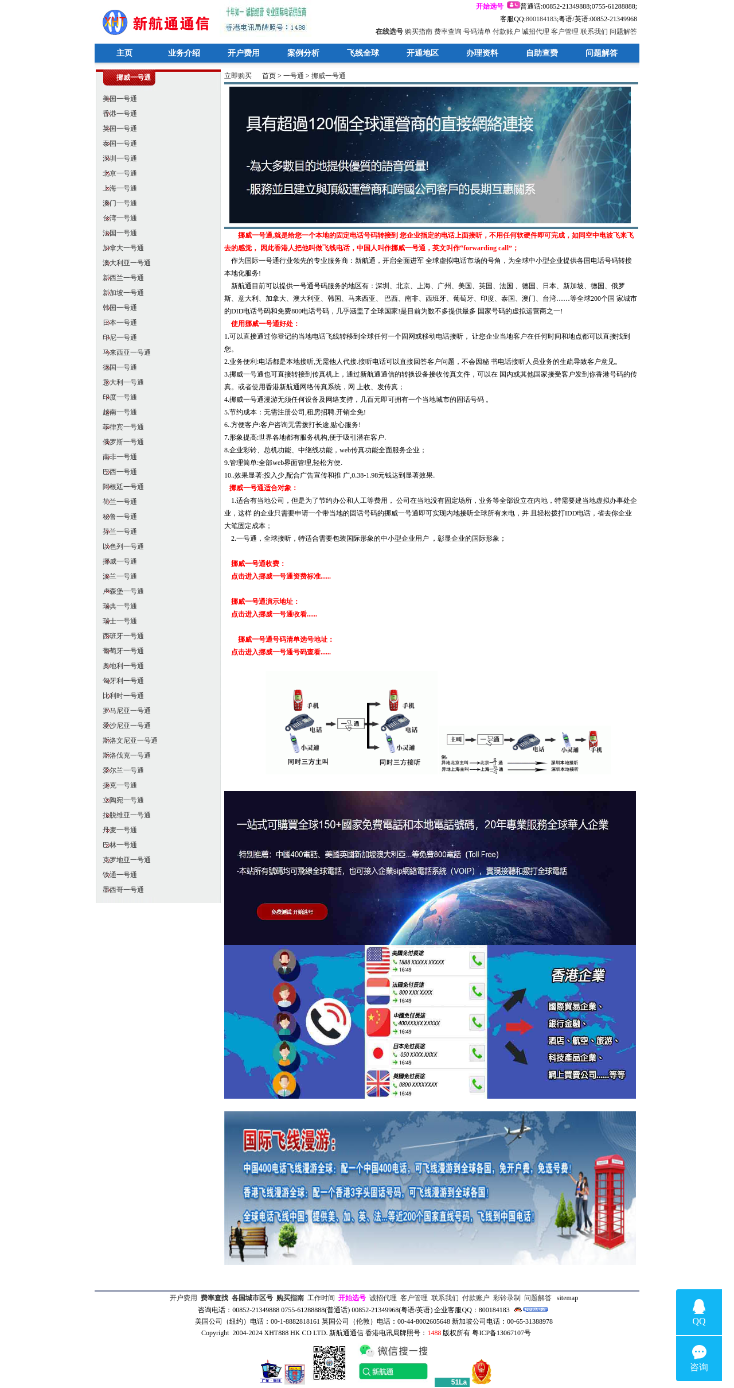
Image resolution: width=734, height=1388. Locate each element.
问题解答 (623, 32)
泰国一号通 (116, 143)
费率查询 (448, 32)
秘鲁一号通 (116, 517)
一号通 (293, 76)
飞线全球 (363, 53)
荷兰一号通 (116, 502)
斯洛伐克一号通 (123, 755)
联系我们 (594, 32)
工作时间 (321, 1298)
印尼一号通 (116, 338)
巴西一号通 (116, 472)
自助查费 (542, 53)
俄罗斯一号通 (120, 442)
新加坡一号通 (120, 293)
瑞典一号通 (116, 606)
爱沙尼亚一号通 (123, 726)
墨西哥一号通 (120, 890)
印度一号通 (116, 397)
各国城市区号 (252, 1298)
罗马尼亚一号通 (123, 711)
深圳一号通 (116, 158)
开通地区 (423, 53)
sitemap (567, 1298)
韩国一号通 (116, 308)
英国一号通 (116, 129)
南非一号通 (116, 457)
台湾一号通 (116, 218)
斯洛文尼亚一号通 (127, 740)
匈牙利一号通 (120, 681)
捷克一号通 (116, 785)
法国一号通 (116, 233)
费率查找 (214, 1298)
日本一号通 (116, 323)
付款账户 (506, 32)
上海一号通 (116, 188)
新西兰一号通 (120, 278)
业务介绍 (184, 53)
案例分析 (303, 53)
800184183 (541, 19)
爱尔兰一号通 (120, 770)
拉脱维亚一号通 (123, 815)
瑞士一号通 (116, 621)
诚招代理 (535, 32)
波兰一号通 (116, 576)
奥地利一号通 (120, 666)
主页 (124, 53)
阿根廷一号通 (120, 487)
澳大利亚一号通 (123, 263)
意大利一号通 (120, 382)
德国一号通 (116, 367)
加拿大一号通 (120, 248)
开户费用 (244, 53)
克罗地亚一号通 (123, 860)
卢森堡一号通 (120, 591)
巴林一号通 (116, 845)
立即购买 (238, 76)
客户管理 (565, 32)
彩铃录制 (507, 1298)
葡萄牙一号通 (120, 651)
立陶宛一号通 (120, 800)
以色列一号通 (120, 546)
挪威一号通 (116, 561)
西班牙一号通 (120, 636)
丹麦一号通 (116, 830)
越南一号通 (116, 412)
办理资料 (482, 53)
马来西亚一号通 (123, 352)
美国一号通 (116, 99)
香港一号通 (116, 114)
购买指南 (418, 32)
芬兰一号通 (116, 532)
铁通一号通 (116, 875)
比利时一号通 (120, 696)
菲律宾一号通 (120, 427)
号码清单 (477, 32)
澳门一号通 (116, 203)
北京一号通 (116, 173)
